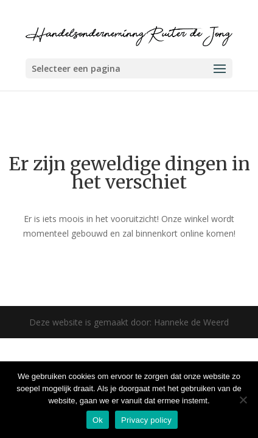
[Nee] (243, 400)
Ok (97, 420)
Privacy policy (146, 420)
